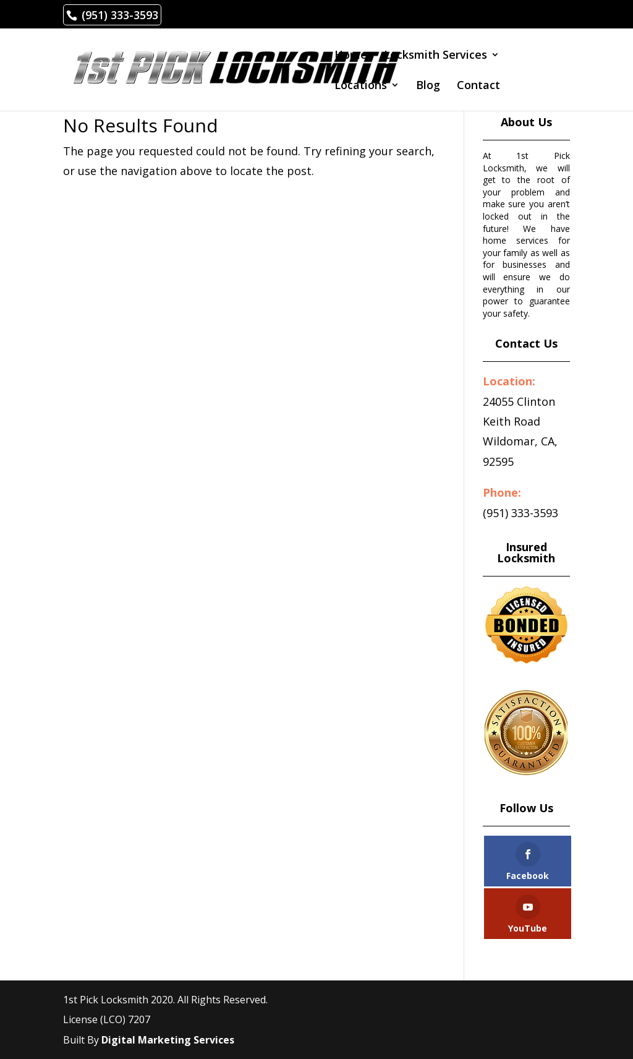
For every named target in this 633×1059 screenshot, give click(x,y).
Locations (360, 86)
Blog (428, 86)
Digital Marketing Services (167, 1040)
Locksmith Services (435, 56)
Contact (478, 86)
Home (350, 56)
